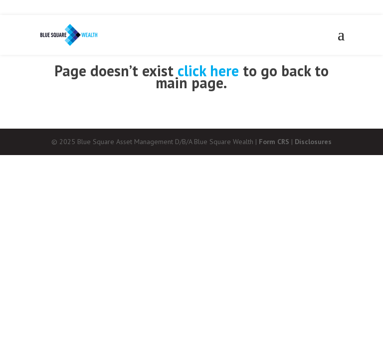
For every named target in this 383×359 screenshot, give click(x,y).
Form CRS (274, 141)
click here (208, 70)
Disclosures (313, 141)
